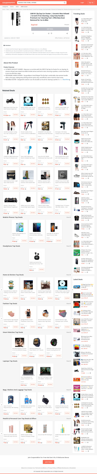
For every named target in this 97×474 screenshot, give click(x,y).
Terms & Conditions (41, 468)
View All (68, 217)
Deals (17, 6)
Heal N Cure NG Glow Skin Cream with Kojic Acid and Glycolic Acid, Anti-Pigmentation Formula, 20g (10, 435)
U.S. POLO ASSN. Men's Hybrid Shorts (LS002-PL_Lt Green (86, 166)
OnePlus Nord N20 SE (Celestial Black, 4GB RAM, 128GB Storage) (36, 234)
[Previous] (1, 289)
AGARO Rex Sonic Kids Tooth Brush (62, 435)
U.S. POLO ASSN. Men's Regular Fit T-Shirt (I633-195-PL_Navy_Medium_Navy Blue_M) (87, 157)
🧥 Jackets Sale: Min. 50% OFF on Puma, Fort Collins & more (87, 361)
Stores (12, 6)
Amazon (66, 24)
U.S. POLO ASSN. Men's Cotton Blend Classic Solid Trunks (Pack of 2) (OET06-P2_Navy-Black (86, 115)
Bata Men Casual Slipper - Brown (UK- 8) (87, 132)
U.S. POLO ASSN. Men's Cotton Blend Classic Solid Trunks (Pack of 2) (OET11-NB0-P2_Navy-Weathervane (86, 124)
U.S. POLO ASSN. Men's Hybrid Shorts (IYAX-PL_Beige (86, 107)
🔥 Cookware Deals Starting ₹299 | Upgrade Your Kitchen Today (87, 312)
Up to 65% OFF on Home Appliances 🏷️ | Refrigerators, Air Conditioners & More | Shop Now (87, 329)
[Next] (72, 289)
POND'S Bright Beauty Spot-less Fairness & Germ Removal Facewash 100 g (87, 149)
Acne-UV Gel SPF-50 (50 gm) (45, 434)
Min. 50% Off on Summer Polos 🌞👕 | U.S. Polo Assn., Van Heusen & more (87, 303)
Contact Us (31, 468)
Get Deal (50, 29)
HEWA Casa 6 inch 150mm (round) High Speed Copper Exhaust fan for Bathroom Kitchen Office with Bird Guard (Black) (28, 206)
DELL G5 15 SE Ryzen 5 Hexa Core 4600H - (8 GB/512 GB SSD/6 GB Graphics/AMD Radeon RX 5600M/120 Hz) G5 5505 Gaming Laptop (45, 378)
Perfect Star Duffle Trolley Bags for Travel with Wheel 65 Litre (45, 407)
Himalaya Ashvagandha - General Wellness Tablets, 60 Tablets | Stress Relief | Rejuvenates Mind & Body (87, 269)
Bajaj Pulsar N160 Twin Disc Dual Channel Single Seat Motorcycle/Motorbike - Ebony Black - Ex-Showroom (11, 108)
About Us (24, 468)
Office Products (59, 38)
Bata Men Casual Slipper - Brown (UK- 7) (87, 191)
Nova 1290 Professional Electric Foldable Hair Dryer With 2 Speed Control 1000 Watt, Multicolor (28, 157)
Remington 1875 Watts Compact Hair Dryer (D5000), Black (62, 133)
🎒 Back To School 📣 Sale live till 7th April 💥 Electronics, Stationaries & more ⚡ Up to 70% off (87, 294)
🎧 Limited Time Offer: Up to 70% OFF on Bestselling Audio (86, 338)
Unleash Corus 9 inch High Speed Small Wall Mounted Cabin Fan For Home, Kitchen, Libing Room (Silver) (62, 182)
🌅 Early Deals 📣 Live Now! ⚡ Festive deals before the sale (86, 378)
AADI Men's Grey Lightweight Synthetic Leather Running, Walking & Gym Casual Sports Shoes (86, 234)
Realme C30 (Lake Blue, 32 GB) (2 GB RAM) (19, 234)
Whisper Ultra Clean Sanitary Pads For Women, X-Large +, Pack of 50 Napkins (87, 251)
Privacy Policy (52, 468)
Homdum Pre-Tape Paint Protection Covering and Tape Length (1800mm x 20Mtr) (87, 98)
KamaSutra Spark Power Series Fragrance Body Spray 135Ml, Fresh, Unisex (87, 46)
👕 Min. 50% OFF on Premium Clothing (86, 345)
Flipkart (13, 237)
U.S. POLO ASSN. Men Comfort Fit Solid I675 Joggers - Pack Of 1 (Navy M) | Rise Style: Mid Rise (87, 29)
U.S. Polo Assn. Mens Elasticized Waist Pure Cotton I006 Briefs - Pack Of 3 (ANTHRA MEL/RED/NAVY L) (87, 55)
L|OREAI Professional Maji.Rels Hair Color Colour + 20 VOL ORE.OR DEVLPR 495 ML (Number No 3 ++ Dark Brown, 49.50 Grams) (87, 448)
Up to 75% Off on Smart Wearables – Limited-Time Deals (87, 320)
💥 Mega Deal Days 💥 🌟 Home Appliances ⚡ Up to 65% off (87, 286)
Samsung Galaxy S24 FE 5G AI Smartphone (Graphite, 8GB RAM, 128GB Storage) (86, 225)
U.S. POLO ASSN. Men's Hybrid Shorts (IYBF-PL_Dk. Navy (86, 20)
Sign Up (91, 2)
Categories (5, 6)
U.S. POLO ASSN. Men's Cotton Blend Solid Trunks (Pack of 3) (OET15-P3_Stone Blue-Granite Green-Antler (87, 243)
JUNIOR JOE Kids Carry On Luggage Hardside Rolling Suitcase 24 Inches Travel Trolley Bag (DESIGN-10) (61, 407)
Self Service (66, 38)
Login (82, 2)
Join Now (48, 462)
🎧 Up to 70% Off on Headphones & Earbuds (87, 353)
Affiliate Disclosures (62, 468)
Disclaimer (73, 468)
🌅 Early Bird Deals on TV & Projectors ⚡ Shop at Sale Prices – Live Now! (87, 387)
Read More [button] (66, 79)
